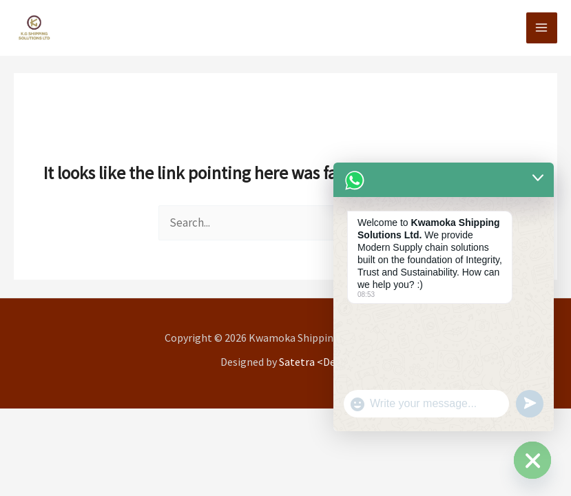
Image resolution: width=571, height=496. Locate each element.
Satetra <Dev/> (315, 362)
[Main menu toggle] (542, 28)
